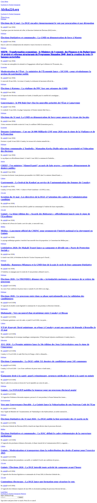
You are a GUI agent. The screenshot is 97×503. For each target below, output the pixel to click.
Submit (21, 497)
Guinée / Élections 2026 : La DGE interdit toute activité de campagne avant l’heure (41, 467)
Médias (3, 227)
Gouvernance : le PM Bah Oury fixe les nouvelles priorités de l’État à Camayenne (40, 103)
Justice (3, 161)
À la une (3, 193)
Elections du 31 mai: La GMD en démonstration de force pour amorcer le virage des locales (45, 117)
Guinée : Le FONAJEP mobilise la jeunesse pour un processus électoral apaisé (38, 390)
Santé (2, 372)
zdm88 (5, 27)
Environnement (5, 400)
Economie (4, 67)
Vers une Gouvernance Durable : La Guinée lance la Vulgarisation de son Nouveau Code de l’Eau (48, 404)
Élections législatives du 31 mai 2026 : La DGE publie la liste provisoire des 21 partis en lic (44, 419)
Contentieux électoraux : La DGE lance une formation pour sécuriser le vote (38, 481)
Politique (3, 19)
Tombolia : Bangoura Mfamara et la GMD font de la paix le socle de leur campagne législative (46, 264)
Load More (4, 492)
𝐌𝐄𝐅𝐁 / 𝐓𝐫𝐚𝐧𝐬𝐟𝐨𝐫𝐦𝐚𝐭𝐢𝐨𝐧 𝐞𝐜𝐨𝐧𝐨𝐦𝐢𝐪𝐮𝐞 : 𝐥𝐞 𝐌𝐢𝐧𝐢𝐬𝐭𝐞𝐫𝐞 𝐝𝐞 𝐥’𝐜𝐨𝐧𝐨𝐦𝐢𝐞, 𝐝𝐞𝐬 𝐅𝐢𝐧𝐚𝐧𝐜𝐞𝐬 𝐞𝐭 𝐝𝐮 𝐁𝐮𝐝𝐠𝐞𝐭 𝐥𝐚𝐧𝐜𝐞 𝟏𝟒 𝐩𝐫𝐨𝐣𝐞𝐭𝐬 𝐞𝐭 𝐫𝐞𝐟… (48, 54)
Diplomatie (4, 309)
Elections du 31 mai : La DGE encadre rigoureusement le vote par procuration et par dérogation (47, 23)
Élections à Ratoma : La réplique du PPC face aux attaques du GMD (34, 88)
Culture (3, 178)
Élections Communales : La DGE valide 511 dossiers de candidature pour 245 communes (44, 361)
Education (4, 340)
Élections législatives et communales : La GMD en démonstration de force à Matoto (41, 37)
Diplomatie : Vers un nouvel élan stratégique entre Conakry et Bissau (34, 313)
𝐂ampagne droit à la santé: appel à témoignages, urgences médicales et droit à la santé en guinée (47, 375)
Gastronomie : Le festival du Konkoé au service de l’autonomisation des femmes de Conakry (45, 182)
